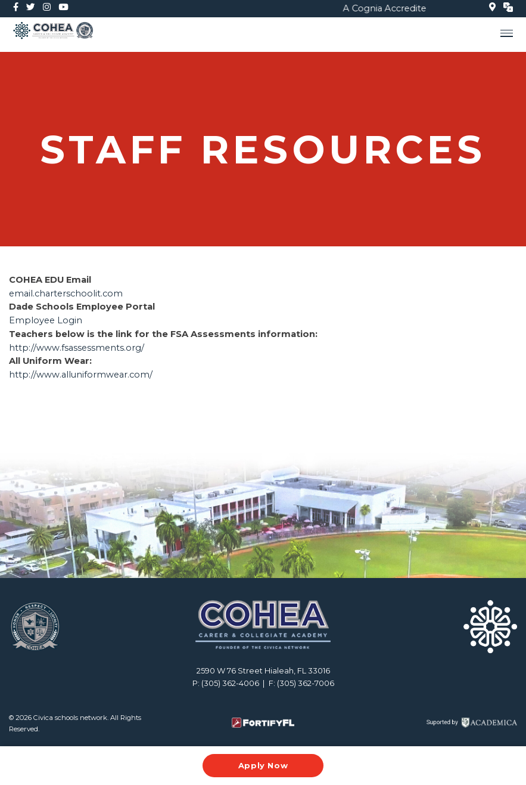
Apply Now (263, 765)
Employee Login (45, 320)
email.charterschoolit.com (67, 293)
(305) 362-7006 (305, 683)
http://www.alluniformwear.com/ (80, 374)
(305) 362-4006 (230, 683)
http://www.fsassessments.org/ (76, 347)
